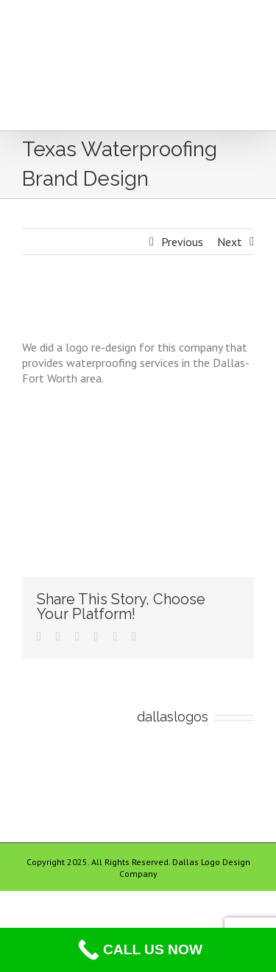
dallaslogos (172, 716)
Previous (182, 241)
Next (229, 241)
